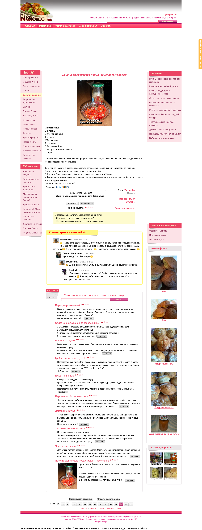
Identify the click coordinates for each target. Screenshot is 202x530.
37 (105, 504)
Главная (30, 26)
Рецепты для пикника (29, 156)
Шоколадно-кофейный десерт (163, 86)
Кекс (164, 290)
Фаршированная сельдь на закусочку (162, 104)
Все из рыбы (29, 120)
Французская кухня (158, 231)
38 (111, 504)
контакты (110, 508)
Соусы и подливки (31, 146)
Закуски (27, 107)
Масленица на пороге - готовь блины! (30, 197)
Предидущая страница (80, 499)
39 (116, 504)
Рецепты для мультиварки (29, 101)
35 (95, 504)
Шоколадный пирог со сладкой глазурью (164, 116)
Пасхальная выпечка (29, 218)
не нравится (87, 203)
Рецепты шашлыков (32, 233)
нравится (72, 203)
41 (126, 504)
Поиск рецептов (65, 26)
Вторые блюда (30, 111)
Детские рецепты (31, 137)
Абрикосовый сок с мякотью (164, 433)
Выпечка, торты (30, 116)
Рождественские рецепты (31, 180)
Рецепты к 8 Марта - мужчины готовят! (32, 210)
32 (79, 504)
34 (90, 504)
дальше (89, 318)
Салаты (26, 91)
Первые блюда (30, 129)
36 (100, 504)
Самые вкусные (30, 82)
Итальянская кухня (158, 235)
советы (101, 508)
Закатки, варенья (32, 95)
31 (74, 504)
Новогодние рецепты (28, 173)
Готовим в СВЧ (30, 142)
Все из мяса (29, 124)
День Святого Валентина (29, 188)
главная (84, 508)
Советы (106, 26)
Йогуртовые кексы (164, 363)
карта (119, 508)
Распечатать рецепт (125, 208)
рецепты (93, 508)
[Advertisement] (101, 50)
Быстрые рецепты (31, 86)
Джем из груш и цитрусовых (162, 129)
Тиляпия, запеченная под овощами (161, 123)
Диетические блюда (32, 224)
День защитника (31, 205)
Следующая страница (108, 499)
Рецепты (45, 26)
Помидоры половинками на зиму (165, 134)
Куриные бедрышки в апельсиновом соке (159, 92)
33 (85, 504)
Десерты (27, 133)
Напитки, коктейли (32, 151)
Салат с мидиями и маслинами (164, 98)
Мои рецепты (88, 26)
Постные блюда (30, 228)
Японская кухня (156, 239)
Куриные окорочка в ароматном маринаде (164, 80)
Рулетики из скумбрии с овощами (165, 110)
